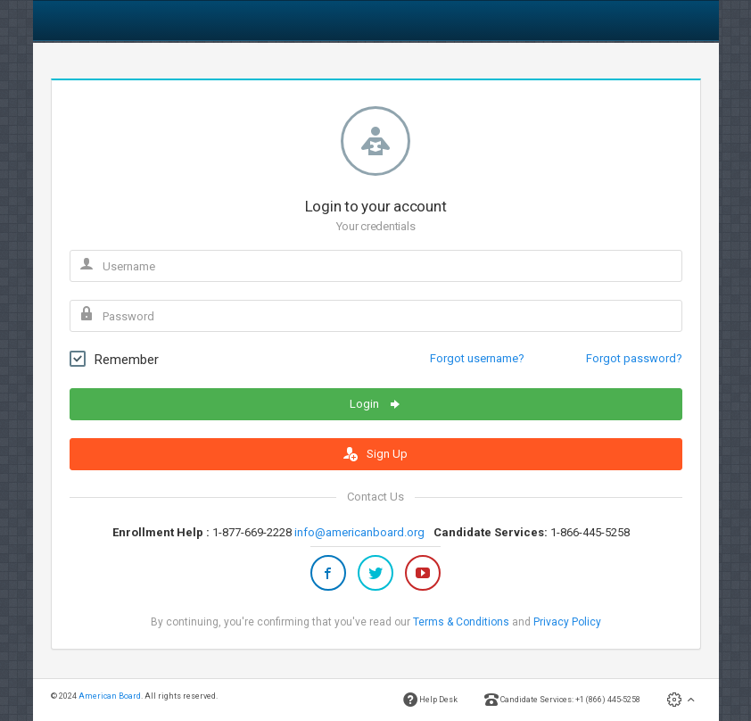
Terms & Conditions (461, 622)
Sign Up (375, 454)
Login (376, 404)
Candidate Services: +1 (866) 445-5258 (562, 699)
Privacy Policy (567, 622)
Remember (114, 359)
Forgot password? (634, 358)
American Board (109, 696)
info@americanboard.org (359, 532)
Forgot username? (477, 358)
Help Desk (430, 699)
